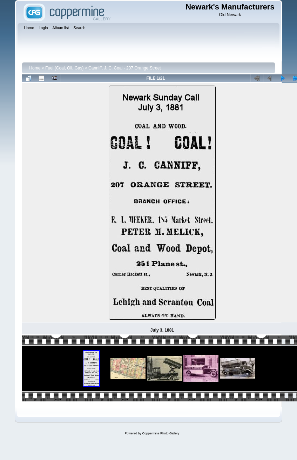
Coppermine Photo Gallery (160, 433)
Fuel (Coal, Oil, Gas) (64, 68)
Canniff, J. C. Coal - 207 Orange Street (124, 68)
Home (34, 68)
